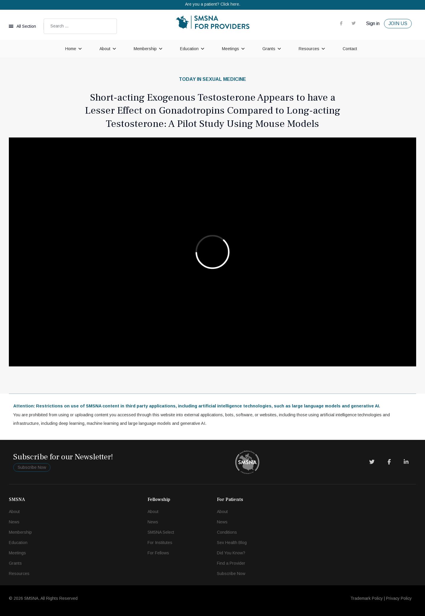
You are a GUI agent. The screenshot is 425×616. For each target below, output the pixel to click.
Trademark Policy (366, 598)
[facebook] (341, 23)
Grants (268, 48)
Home (70, 48)
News (14, 522)
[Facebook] (389, 462)
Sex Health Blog (232, 542)
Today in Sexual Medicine (212, 79)
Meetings (230, 48)
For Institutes (160, 542)
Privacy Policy (399, 598)
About (104, 48)
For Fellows (158, 553)
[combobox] (80, 26)
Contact (350, 48)
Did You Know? (231, 553)
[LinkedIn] (406, 462)
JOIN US (397, 23)
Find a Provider (231, 563)
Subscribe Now (32, 467)
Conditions (227, 532)
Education (189, 48)
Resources (309, 48)
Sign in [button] (373, 23)
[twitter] (354, 23)
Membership (145, 48)
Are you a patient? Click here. (212, 4)
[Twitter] (372, 462)
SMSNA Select (161, 532)
